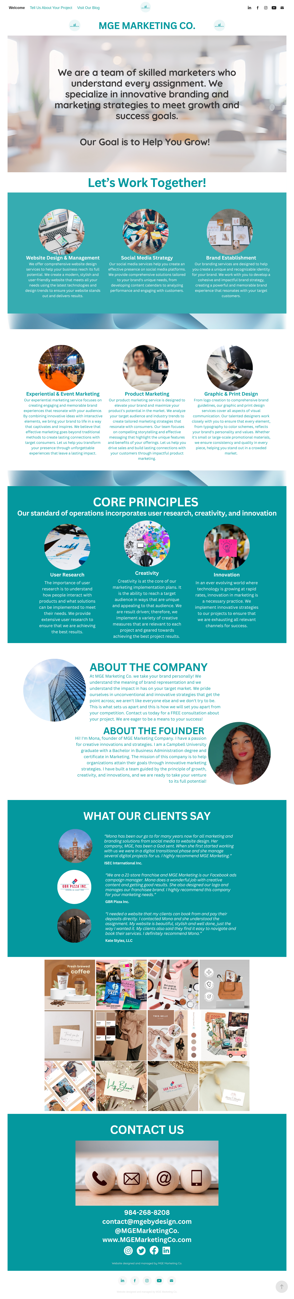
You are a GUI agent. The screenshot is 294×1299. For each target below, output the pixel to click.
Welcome (17, 8)
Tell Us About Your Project (51, 8)
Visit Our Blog (88, 8)
